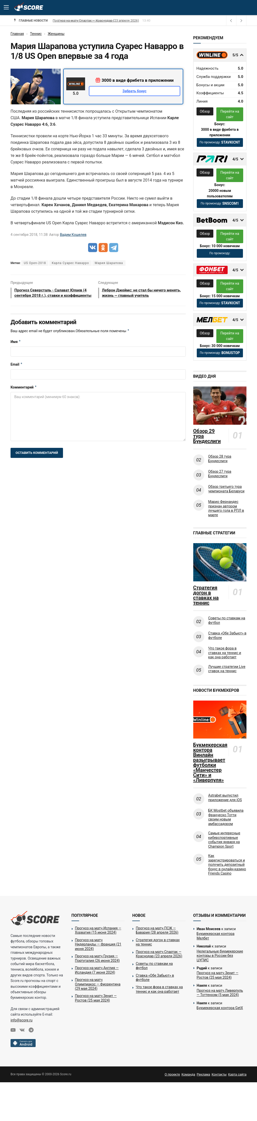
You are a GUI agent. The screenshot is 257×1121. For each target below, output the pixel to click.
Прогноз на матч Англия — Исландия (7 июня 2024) (97, 970)
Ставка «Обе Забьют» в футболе (227, 635)
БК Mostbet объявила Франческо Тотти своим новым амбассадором (226, 817)
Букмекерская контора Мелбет (216, 936)
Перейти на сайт (229, 114)
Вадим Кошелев (73, 235)
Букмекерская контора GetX (220, 1008)
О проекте (172, 1074)
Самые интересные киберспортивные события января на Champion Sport (224, 839)
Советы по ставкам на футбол (226, 620)
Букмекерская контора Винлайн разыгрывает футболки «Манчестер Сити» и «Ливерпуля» (210, 762)
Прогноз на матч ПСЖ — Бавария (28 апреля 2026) (157, 930)
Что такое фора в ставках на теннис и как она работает (224, 652)
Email (17, 371)
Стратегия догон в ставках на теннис (82, 20)
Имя (16, 348)
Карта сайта (237, 1074)
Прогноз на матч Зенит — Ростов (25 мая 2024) (96, 998)
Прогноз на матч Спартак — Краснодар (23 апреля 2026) (159, 954)
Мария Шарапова (109, 263)
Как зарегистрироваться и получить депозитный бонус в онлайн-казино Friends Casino (227, 864)
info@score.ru (21, 1020)
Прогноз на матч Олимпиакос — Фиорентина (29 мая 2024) (97, 984)
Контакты (219, 1074)
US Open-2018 (35, 263)
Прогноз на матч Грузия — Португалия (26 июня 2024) (97, 958)
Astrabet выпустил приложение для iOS (225, 797)
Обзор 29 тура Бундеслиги (207, 436)
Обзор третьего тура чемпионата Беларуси (226, 489)
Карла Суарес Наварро (70, 263)
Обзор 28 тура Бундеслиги (219, 458)
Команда (188, 1074)
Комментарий (24, 394)
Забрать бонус (134, 91)
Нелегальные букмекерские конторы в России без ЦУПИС (220, 955)
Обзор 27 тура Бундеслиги (219, 473)
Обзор (205, 111)
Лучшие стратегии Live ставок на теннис (226, 669)
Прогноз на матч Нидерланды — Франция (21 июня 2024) (98, 944)
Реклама (203, 1074)
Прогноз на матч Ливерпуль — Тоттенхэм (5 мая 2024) (220, 992)
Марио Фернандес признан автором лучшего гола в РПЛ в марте (226, 508)
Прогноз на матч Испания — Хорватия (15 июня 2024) (98, 930)
